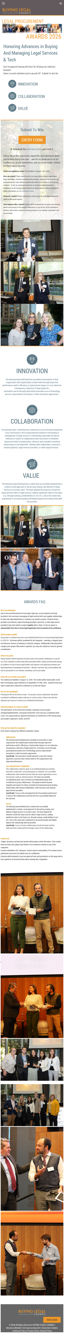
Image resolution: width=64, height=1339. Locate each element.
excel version (17, 199)
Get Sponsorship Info (31, 1327)
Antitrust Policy (19, 1330)
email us (6, 199)
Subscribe (46, 1327)
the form (18, 694)
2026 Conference (52, 207)
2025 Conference (9, 661)
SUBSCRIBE (52, 1319)
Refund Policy (46, 1330)
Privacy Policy (33, 1330)
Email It (49, 149)
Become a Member (14, 1327)
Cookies (54, 1327)
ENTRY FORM (32, 140)
